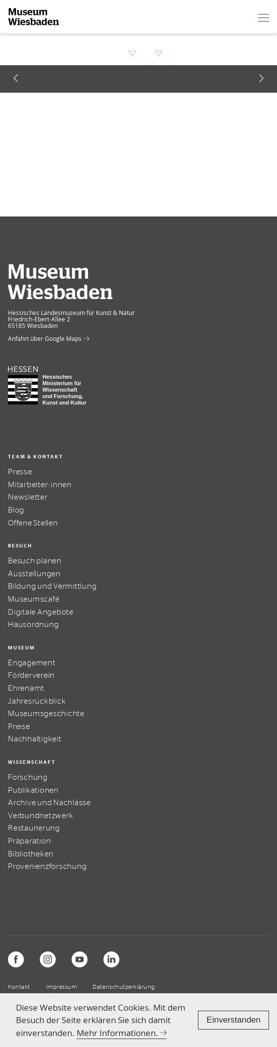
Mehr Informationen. (117, 1033)
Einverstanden (233, 1020)
